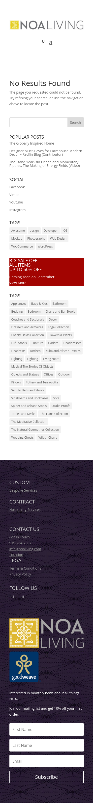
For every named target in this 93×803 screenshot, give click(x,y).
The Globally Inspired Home (31, 143)
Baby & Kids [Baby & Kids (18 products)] (39, 303)
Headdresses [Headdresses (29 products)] (72, 343)
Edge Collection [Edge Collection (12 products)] (58, 327)
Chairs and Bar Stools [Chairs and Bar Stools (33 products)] (60, 311)
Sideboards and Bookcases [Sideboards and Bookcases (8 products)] (30, 398)
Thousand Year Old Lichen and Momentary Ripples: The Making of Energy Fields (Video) (44, 164)
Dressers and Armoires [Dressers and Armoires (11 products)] (27, 327)
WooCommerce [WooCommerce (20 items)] (22, 246)
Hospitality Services (25, 509)
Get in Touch (19, 537)
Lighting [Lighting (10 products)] (32, 359)
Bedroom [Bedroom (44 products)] (34, 311)
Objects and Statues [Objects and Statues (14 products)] (25, 374)
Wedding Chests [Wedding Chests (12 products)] (22, 437)
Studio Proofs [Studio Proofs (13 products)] (61, 406)
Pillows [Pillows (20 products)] (16, 382)
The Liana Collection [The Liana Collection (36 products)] (54, 414)
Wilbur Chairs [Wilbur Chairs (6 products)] (47, 437)
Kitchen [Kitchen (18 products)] (35, 351)
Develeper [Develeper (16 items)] (51, 230)
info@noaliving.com (25, 549)
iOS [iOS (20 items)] (64, 230)
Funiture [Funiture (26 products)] (37, 343)
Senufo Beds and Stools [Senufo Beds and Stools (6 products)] (27, 390)
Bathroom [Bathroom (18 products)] (60, 303)
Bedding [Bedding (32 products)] (17, 311)
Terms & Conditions (25, 568)
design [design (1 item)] (34, 230)
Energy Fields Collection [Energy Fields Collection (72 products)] (27, 335)
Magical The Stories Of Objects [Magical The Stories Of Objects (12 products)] (32, 366)
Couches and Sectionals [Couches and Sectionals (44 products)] (27, 319)
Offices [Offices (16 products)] (49, 374)
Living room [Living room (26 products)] (51, 359)
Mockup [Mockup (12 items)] (17, 238)
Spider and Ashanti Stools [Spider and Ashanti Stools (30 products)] (29, 406)
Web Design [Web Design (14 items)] (58, 238)
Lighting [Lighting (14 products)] (16, 359)
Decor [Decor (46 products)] (53, 319)
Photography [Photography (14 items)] (36, 238)
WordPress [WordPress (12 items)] (45, 246)
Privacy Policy (20, 574)
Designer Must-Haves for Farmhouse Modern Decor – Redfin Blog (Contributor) (45, 153)
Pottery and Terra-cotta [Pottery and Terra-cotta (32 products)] (42, 382)
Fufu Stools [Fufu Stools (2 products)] (19, 343)
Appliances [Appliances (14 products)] (19, 303)
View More (18, 282)
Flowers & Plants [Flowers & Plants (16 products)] (60, 335)
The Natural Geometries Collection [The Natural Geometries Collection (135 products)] (35, 429)
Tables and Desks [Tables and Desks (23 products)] (23, 414)
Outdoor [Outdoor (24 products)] (64, 374)
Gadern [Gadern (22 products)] (53, 343)
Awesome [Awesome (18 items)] (18, 230)
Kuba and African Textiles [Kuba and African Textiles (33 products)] (63, 351)
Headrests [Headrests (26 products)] (18, 351)
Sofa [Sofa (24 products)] (56, 398)
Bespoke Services (23, 490)
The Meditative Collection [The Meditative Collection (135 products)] (28, 422)
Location (16, 554)
